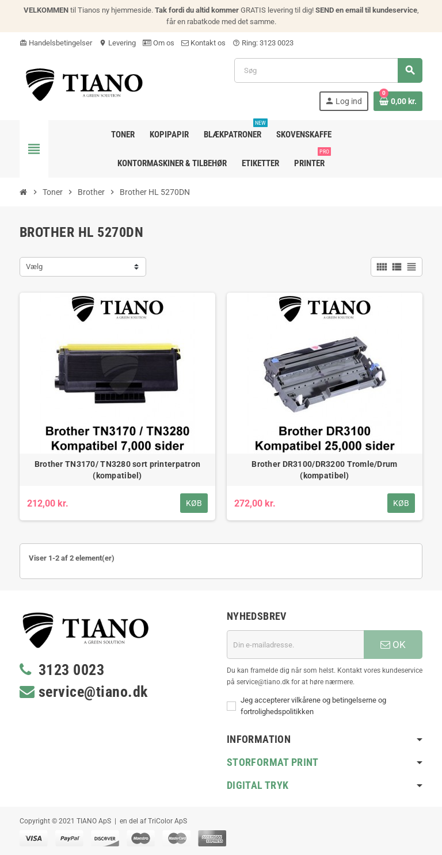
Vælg (34, 266)
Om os (158, 43)
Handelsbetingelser (56, 43)
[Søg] (328, 70)
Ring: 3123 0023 (263, 43)
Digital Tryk (257, 785)
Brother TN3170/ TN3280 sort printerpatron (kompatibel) (117, 469)
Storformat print (273, 762)
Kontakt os (203, 43)
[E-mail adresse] (295, 644)
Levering (117, 43)
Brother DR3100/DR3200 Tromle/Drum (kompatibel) (324, 469)
